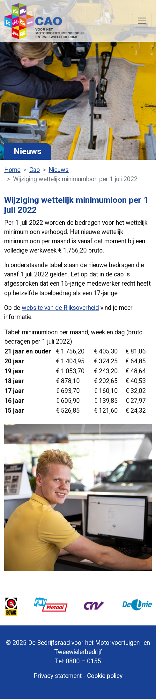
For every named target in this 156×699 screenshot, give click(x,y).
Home (12, 170)
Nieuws (58, 170)
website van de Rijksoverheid (60, 307)
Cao (34, 170)
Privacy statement (57, 676)
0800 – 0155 (83, 661)
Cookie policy (105, 676)
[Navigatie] (142, 21)
